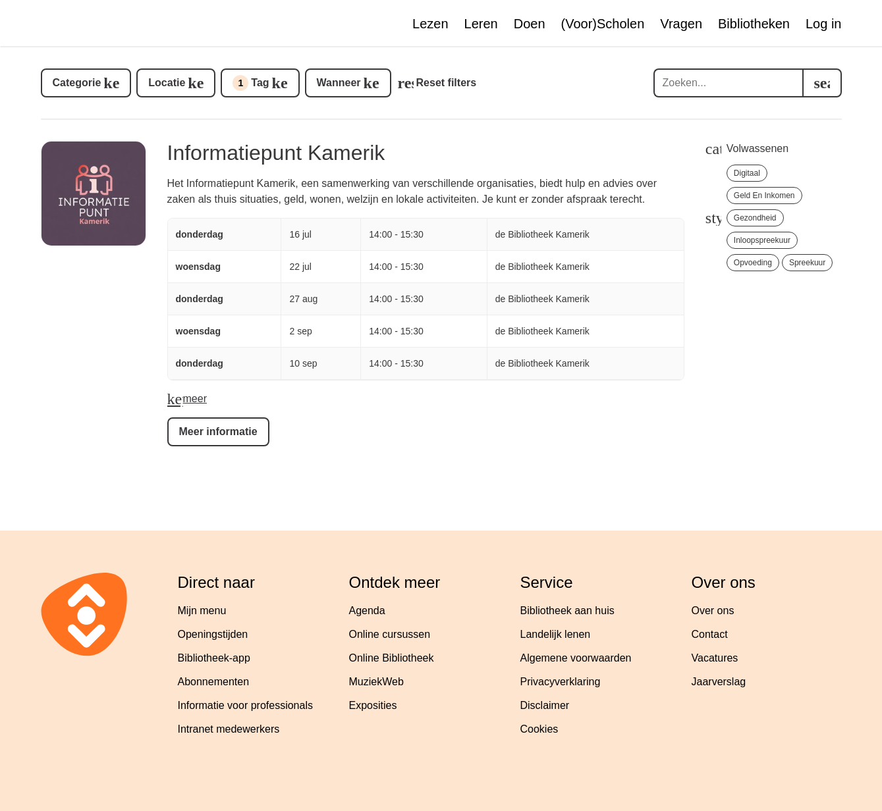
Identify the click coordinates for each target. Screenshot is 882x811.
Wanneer (339, 82)
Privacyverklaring (560, 681)
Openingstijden (213, 634)
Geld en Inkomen (764, 195)
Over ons (713, 610)
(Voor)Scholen (603, 23)
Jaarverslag (719, 681)
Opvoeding (753, 262)
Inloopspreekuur (762, 240)
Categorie (77, 82)
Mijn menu (202, 610)
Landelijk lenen (555, 634)
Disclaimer (545, 705)
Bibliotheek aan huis (567, 610)
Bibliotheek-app (214, 658)
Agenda (367, 610)
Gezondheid (755, 217)
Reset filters (446, 82)
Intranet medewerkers (229, 729)
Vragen (681, 23)
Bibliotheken (754, 23)
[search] (822, 82)
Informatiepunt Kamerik (276, 153)
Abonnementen (214, 681)
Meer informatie (218, 431)
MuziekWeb (376, 681)
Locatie (166, 82)
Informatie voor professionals (245, 705)
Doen (529, 23)
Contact (710, 634)
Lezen (430, 23)
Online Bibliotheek (391, 658)
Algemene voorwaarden (576, 658)
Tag (251, 83)
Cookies (539, 729)
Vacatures (715, 658)
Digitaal (747, 173)
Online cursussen (390, 634)
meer (195, 398)
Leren (481, 23)
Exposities (373, 705)
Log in (824, 23)
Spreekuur (807, 262)
